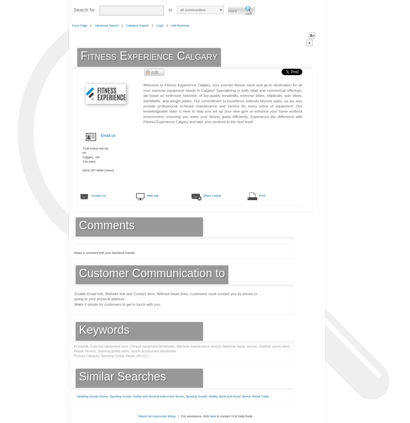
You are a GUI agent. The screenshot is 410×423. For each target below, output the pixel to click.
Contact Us (98, 195)
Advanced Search (106, 25)
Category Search (137, 25)
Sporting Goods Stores (92, 396)
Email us (108, 135)
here (213, 416)
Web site (153, 195)
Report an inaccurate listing (157, 416)
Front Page (79, 25)
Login (159, 25)
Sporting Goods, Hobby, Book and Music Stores (218, 396)
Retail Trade (260, 396)
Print (262, 195)
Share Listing (212, 195)
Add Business (180, 25)
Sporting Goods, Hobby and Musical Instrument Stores (147, 396)
